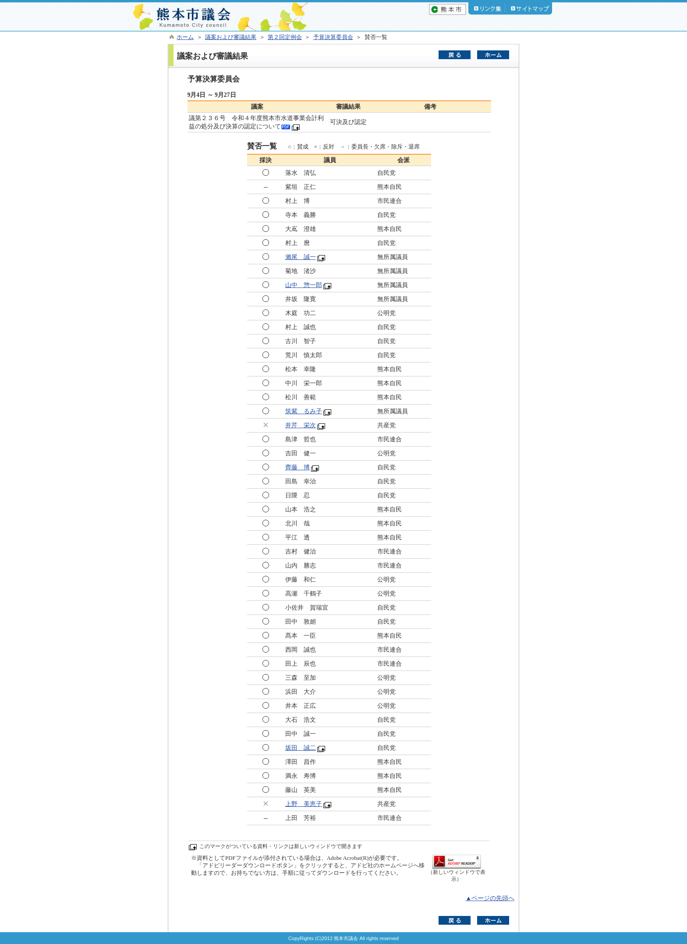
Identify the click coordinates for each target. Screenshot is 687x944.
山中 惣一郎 (303, 285)
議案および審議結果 (230, 37)
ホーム (185, 37)
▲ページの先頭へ (489, 898)
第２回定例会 (285, 37)
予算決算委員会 (333, 37)
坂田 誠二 (300, 748)
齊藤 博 (297, 467)
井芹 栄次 (300, 425)
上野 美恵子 (303, 804)
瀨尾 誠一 (300, 257)
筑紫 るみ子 (303, 411)
